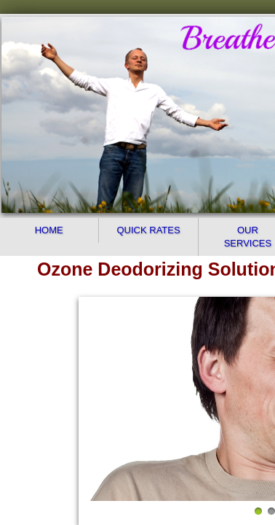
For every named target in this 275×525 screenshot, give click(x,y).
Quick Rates (148, 230)
